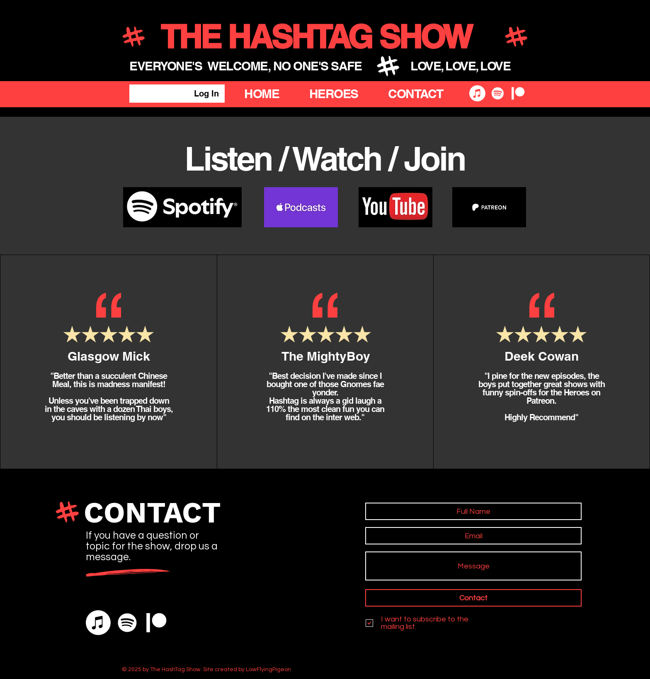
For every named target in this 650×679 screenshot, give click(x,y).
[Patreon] (518, 93)
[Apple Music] (477, 93)
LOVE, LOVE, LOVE (460, 65)
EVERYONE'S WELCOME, (201, 65)
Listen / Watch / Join (324, 158)
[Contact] (473, 598)
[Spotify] (498, 93)
